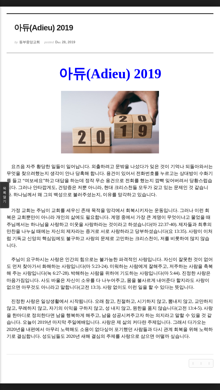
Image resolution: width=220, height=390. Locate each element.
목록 (4, 195)
